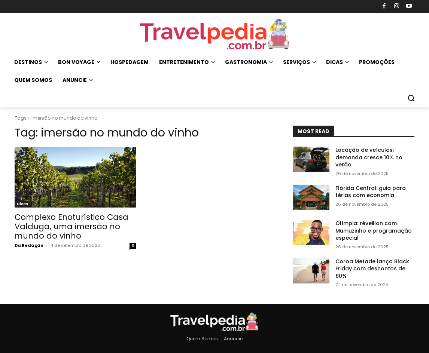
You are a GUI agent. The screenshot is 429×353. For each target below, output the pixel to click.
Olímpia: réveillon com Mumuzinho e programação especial (373, 231)
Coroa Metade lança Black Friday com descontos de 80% (372, 269)
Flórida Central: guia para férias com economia (370, 191)
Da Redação (29, 245)
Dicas (22, 204)
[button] (411, 98)
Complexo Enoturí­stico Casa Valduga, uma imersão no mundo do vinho (71, 226)
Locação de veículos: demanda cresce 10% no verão (368, 157)
